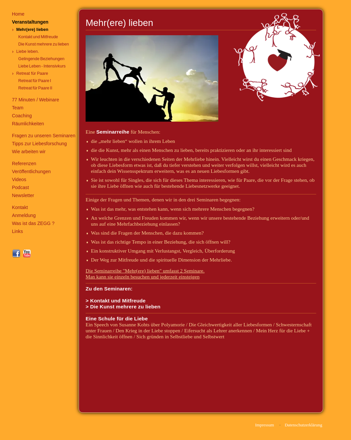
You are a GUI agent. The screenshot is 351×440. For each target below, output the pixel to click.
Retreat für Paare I (34, 80)
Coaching (22, 115)
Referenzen (24, 163)
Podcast (20, 187)
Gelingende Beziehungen (41, 58)
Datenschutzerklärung (303, 425)
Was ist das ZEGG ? (33, 223)
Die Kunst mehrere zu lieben (43, 44)
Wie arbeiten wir (28, 151)
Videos (19, 179)
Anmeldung (24, 215)
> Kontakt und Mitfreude (116, 300)
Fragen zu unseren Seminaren (43, 135)
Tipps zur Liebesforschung (39, 143)
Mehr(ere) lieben (32, 29)
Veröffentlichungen (31, 171)
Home (18, 14)
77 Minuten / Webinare (35, 99)
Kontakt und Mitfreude (38, 37)
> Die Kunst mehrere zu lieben (123, 306)
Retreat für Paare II (35, 88)
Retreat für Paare (32, 73)
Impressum (264, 425)
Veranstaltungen (30, 22)
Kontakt (20, 207)
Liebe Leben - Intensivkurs (42, 66)
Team (18, 107)
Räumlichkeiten (28, 123)
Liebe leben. (27, 51)
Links (17, 231)
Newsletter (23, 195)
